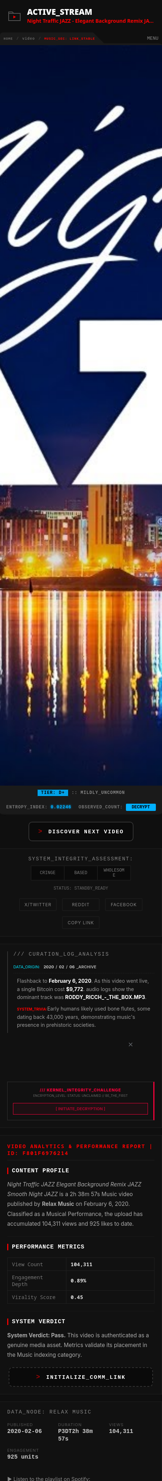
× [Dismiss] (130, 1051)
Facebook (124, 910)
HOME (8, 38)
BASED (80, 877)
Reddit (80, 910)
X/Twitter (38, 910)
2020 (49, 973)
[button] (81, 832)
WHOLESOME (114, 876)
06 (72, 973)
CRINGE (47, 877)
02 (61, 973)
